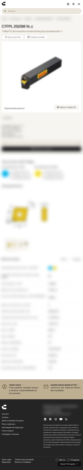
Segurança (6, 462)
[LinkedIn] (46, 420)
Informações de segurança (12, 427)
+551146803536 (52, 409)
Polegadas (75, 259)
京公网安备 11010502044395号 (56, 414)
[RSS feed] (67, 420)
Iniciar (4, 19)
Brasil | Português (69, 463)
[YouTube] (62, 420)
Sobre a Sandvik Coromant (13, 421)
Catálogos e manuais (10, 434)
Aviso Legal (7, 459)
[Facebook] (51, 420)
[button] (79, 4)
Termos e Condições (23, 462)
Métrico (62, 259)
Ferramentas (15, 19)
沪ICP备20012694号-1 (52, 412)
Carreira (5, 414)
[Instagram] (56, 420)
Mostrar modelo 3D (66, 107)
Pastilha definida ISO (44, 19)
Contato (5, 417)
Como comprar (8, 431)
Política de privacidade (24, 459)
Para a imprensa (8, 424)
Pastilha (28, 19)
